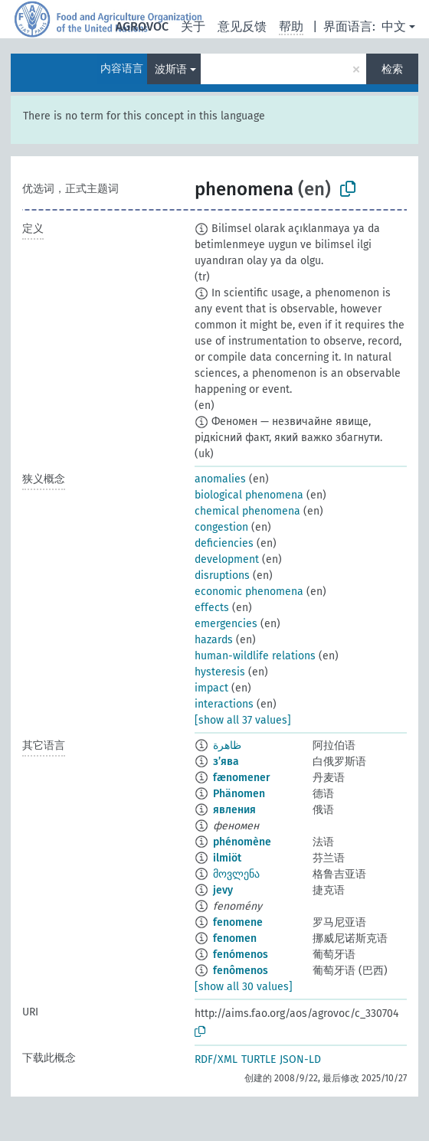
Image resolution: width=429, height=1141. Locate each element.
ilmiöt (227, 858)
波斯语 (171, 69)
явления (234, 809)
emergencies (226, 623)
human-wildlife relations (255, 655)
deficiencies (224, 543)
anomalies (220, 478)
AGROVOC (142, 26)
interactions (224, 704)
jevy (223, 890)
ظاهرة (227, 745)
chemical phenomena (247, 511)
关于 (193, 26)
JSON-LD (300, 1059)
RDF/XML (216, 1059)
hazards (214, 639)
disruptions (222, 575)
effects (212, 607)
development (227, 559)
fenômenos (240, 970)
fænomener (241, 777)
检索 (392, 69)
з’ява (226, 761)
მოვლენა (236, 874)
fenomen (235, 938)
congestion (221, 527)
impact (211, 688)
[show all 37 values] (243, 720)
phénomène (242, 841)
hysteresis (220, 671)
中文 (394, 26)
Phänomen (239, 793)
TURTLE (258, 1059)
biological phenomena (249, 495)
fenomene (238, 922)
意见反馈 (242, 26)
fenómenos (240, 954)
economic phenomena (249, 591)
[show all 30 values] (244, 986)
